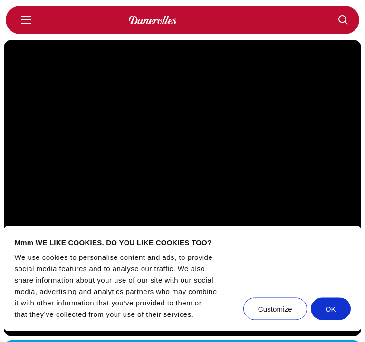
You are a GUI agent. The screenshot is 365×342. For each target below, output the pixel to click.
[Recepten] (343, 20)
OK (331, 309)
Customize (275, 309)
